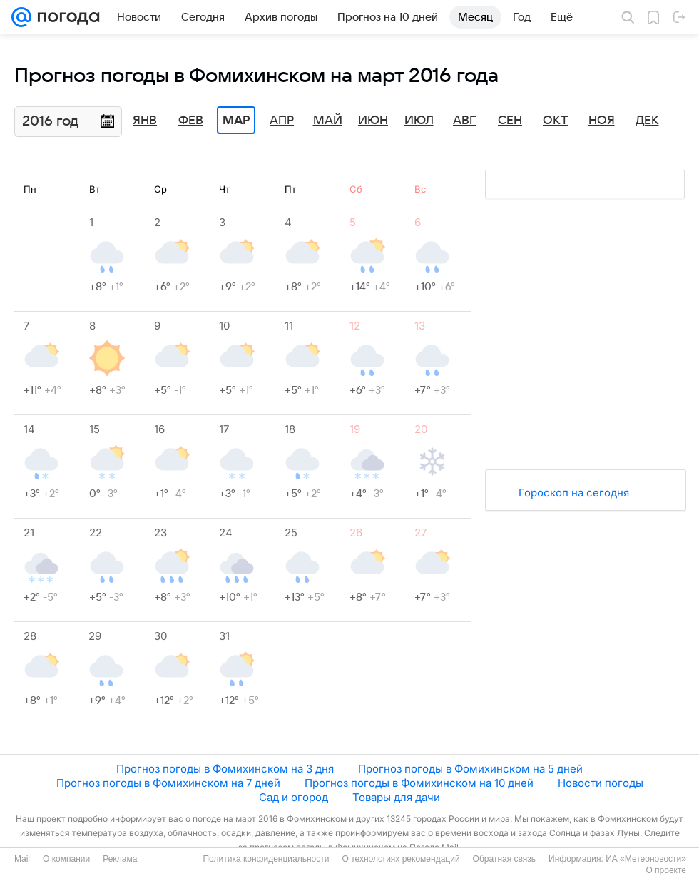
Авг (464, 120)
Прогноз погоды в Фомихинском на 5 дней (470, 768)
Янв (145, 120)
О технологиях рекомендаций (400, 859)
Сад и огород (293, 797)
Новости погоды (600, 783)
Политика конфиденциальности (266, 859)
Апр (282, 120)
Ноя (601, 120)
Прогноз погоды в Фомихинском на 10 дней (419, 783)
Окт (555, 120)
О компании (66, 859)
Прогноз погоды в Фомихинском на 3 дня (225, 768)
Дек (647, 120)
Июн (373, 120)
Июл (419, 120)
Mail (22, 859)
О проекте (666, 870)
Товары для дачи (396, 797)
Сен (510, 120)
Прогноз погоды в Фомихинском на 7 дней (168, 783)
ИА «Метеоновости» (646, 859)
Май (327, 120)
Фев (190, 120)
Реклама (120, 859)
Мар (236, 120)
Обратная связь (504, 859)
